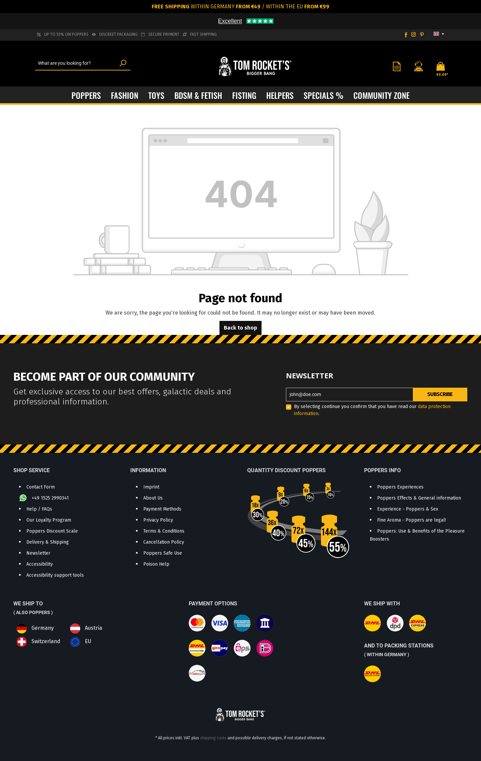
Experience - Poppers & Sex (407, 509)
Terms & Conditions (163, 531)
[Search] (123, 63)
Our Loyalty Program (48, 520)
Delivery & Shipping (47, 542)
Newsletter (38, 553)
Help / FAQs (39, 509)
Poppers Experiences (400, 487)
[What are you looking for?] (75, 63)
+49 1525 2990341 (50, 498)
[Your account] (418, 66)
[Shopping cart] (438, 66)
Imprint (151, 487)
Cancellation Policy (163, 542)
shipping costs (213, 738)
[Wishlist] (396, 66)
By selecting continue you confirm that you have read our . (372, 410)
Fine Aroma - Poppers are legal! (411, 520)
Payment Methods (162, 509)
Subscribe (440, 394)
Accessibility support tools (55, 575)
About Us (153, 498)
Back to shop (240, 328)
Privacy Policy (158, 520)
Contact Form (40, 487)
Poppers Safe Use (162, 553)
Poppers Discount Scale (52, 531)
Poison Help (156, 564)
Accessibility (39, 564)
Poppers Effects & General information (419, 498)
